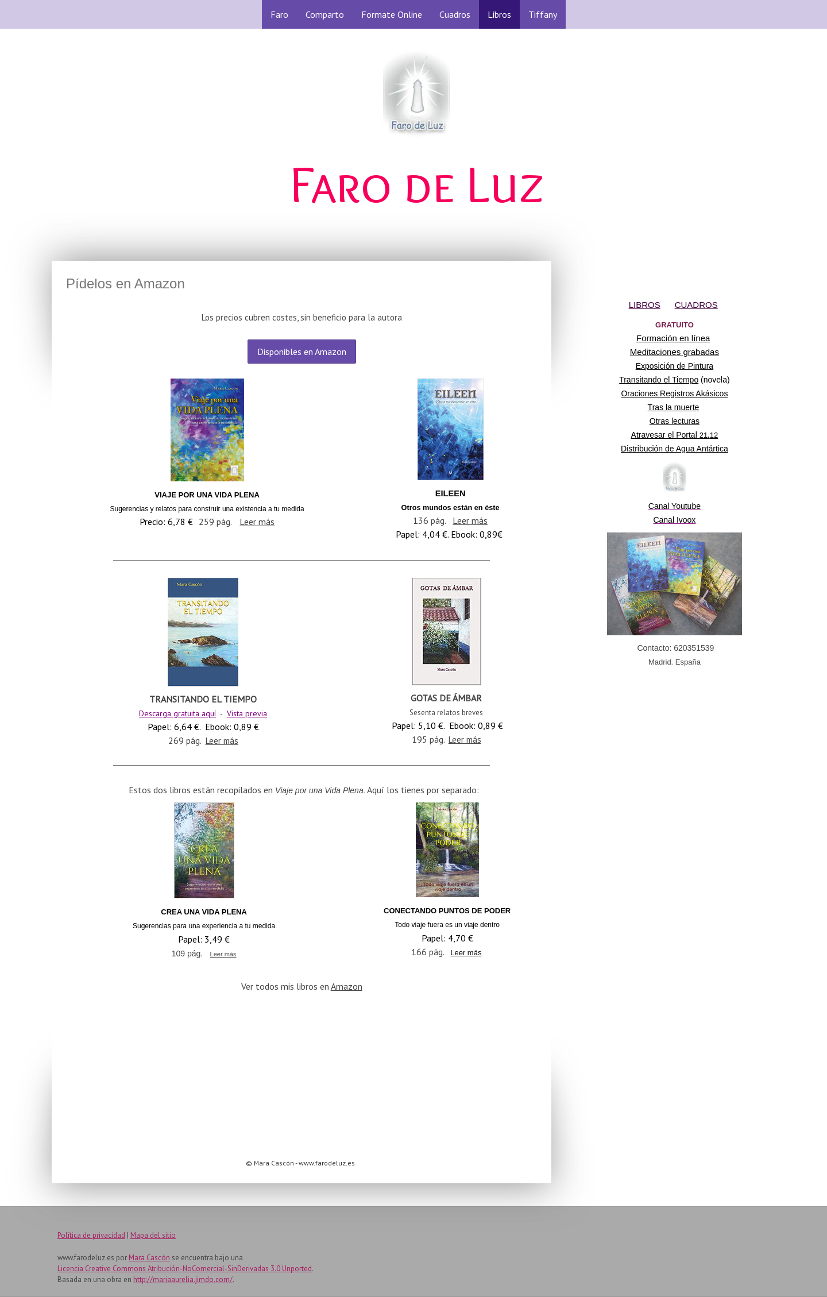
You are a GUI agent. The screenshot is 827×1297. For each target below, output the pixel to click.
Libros (499, 14)
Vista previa (247, 713)
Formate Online (391, 14)
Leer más (257, 521)
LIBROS (644, 305)
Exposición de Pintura (674, 365)
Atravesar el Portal (674, 434)
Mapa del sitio (153, 1235)
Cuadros (454, 14)
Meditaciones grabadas (674, 352)
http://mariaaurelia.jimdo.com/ (183, 1279)
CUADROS (696, 305)
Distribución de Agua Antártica (674, 448)
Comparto (325, 14)
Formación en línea (673, 338)
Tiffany (542, 14)
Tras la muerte (674, 407)
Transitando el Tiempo (658, 379)
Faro (279, 14)
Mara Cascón (149, 1258)
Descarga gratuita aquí (177, 713)
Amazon (346, 986)
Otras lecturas (675, 421)
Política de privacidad (91, 1235)
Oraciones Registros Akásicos (674, 393)
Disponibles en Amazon (301, 351)
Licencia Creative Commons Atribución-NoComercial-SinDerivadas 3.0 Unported (184, 1268)
